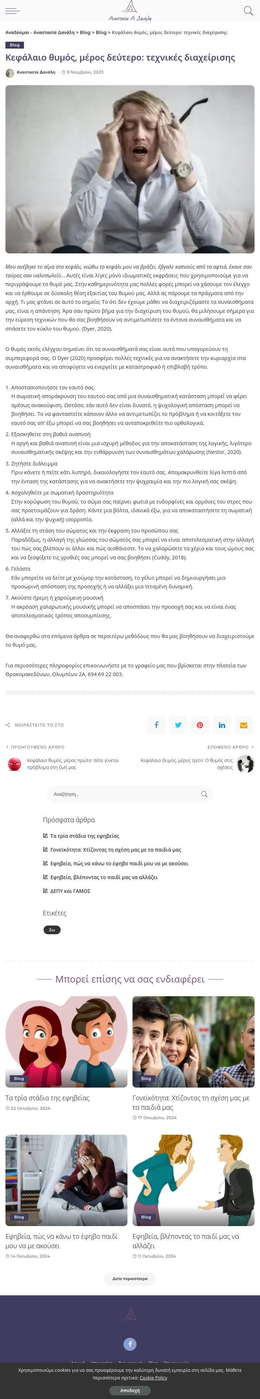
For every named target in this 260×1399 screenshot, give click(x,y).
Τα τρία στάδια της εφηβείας (84, 835)
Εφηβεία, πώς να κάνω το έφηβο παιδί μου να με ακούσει (119, 863)
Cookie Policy (153, 1378)
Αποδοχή (129, 1390)
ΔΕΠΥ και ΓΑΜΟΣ (70, 891)
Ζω (52, 929)
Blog (15, 44)
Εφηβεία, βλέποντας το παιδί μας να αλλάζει (104, 877)
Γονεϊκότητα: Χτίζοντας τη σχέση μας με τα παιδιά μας (115, 849)
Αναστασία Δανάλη (36, 72)
